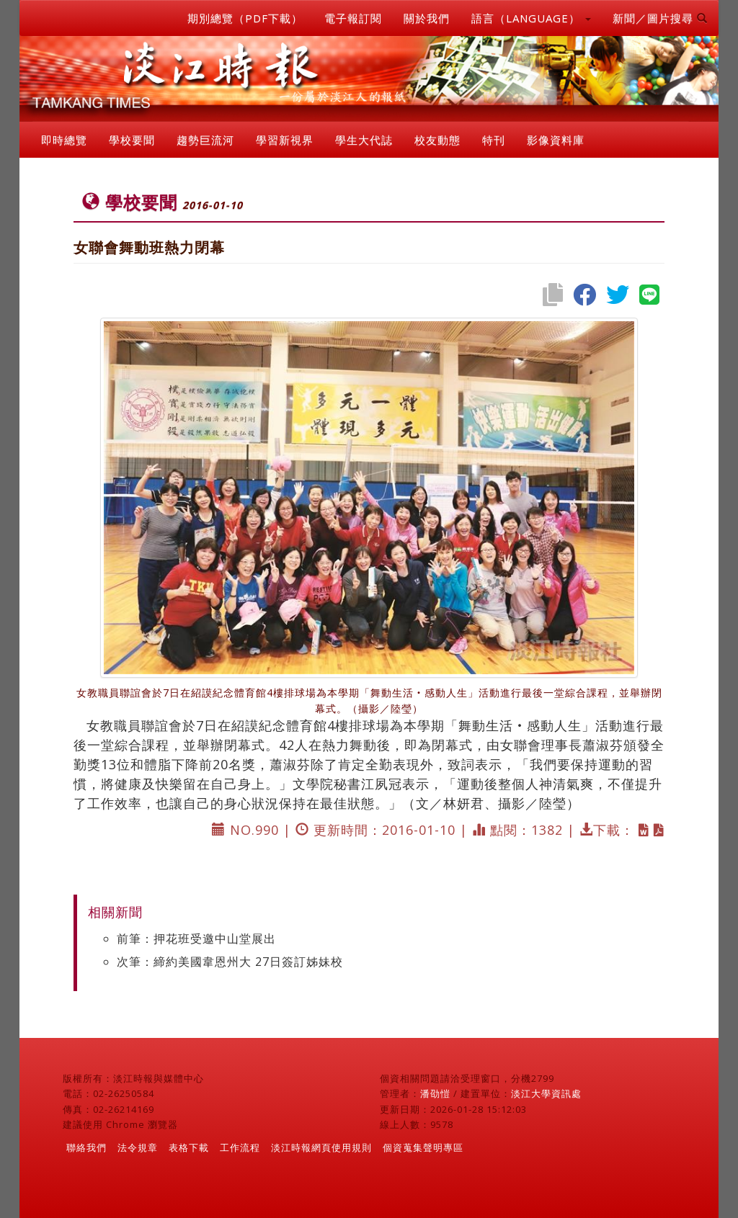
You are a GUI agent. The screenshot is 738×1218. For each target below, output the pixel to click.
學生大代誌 (364, 140)
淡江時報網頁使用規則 (321, 1147)
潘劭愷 (435, 1093)
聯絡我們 (86, 1147)
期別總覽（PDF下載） (245, 18)
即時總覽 (64, 140)
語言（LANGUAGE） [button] (531, 18)
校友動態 (437, 140)
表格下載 (189, 1147)
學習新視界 (285, 140)
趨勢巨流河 (205, 140)
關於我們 (427, 18)
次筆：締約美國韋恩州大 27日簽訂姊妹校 (230, 962)
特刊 (493, 140)
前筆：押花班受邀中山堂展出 (196, 938)
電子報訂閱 (353, 18)
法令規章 (137, 1147)
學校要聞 (132, 140)
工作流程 (240, 1147)
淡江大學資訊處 (546, 1093)
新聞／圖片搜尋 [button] (660, 18)
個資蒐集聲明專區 (423, 1147)
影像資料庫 (555, 140)
